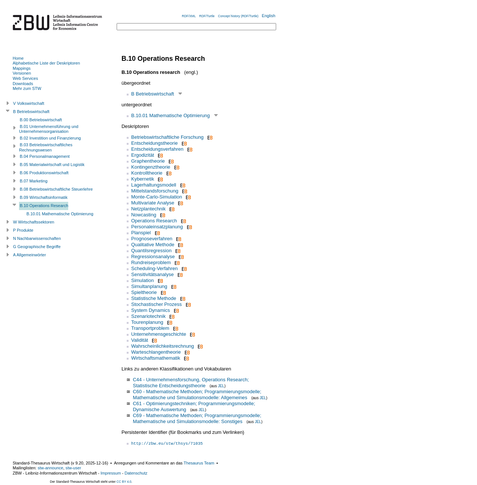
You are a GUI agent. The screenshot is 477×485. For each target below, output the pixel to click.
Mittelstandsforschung (154, 191)
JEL (221, 386)
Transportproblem (150, 328)
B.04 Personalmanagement (45, 156)
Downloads (23, 83)
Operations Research (154, 220)
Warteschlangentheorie (156, 352)
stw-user (73, 468)
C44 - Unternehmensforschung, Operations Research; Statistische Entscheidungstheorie (191, 382)
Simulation (142, 280)
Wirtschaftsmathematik (155, 358)
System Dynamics (150, 310)
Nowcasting (143, 215)
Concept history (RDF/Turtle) (238, 16)
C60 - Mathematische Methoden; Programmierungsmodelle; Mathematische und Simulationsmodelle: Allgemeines (197, 394)
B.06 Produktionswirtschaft (44, 172)
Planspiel (141, 232)
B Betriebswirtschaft (152, 94)
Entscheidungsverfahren (157, 149)
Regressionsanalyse (153, 256)
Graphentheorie (148, 161)
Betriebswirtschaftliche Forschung (167, 137)
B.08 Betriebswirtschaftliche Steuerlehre (56, 189)
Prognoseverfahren (152, 238)
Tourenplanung (147, 322)
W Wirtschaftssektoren (33, 222)
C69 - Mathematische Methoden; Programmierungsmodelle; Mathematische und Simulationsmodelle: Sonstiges (197, 418)
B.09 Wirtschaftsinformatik (43, 197)
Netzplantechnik (148, 209)
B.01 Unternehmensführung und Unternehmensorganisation (48, 129)
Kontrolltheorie (146, 173)
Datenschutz (135, 473)
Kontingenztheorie (150, 167)
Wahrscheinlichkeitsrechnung (162, 346)
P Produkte (23, 230)
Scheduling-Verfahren (154, 268)
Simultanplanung (149, 286)
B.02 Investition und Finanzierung (50, 138)
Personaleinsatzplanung (157, 226)
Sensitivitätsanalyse (152, 274)
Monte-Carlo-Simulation (156, 197)
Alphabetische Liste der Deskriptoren (46, 63)
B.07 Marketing (33, 181)
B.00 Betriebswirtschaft (41, 120)
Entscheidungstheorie (154, 143)
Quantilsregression (151, 250)
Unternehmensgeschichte (158, 334)
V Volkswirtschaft (28, 103)
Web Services (25, 78)
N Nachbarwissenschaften (37, 238)
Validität (139, 340)
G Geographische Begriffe (37, 246)
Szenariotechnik (148, 316)
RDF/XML (189, 16)
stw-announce (50, 468)
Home (18, 58)
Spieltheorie (144, 292)
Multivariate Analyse (152, 203)
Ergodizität (142, 155)
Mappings (22, 68)
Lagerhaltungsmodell (153, 185)
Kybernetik (142, 179)
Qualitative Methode (152, 244)
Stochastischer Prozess (156, 304)
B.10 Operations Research (44, 205)
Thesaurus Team (199, 463)
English (268, 15)
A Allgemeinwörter (29, 255)
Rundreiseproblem (151, 262)
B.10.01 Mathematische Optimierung (170, 115)
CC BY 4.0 (124, 482)
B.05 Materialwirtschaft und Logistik (52, 164)
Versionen (22, 73)
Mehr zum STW (27, 88)
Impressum (111, 473)
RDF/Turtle (207, 16)
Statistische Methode (153, 298)
